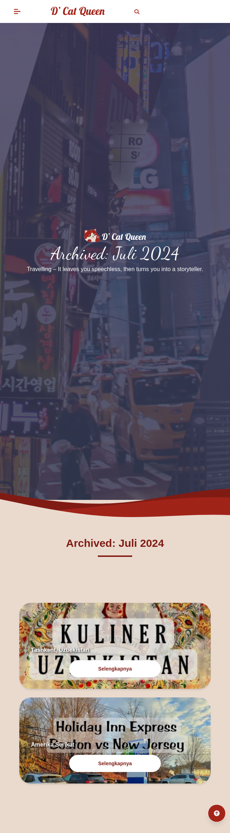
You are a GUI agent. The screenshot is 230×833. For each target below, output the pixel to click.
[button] (17, 11)
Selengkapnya (115, 669)
